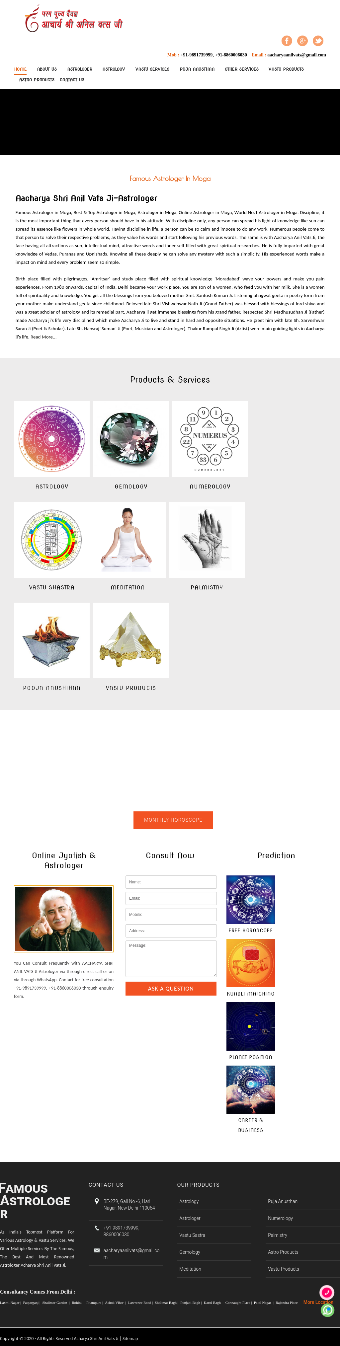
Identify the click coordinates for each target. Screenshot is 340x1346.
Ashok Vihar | (116, 1303)
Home (20, 69)
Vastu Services (152, 69)
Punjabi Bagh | (191, 1303)
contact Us (72, 79)
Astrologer (79, 69)
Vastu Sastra (192, 1235)
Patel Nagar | (264, 1303)
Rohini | (78, 1303)
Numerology (280, 1218)
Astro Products (36, 79)
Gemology (189, 1252)
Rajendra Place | (288, 1303)
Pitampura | (95, 1303)
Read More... (43, 337)
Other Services (242, 69)
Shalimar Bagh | (167, 1303)
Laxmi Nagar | (11, 1303)
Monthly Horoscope (173, 820)
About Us (47, 69)
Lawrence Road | (141, 1303)
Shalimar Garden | (56, 1303)
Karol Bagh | (214, 1303)
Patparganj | (32, 1303)
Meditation (190, 1269)
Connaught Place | (239, 1303)
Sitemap (130, 1338)
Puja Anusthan (197, 69)
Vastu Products (286, 69)
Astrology (113, 69)
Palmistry (277, 1235)
